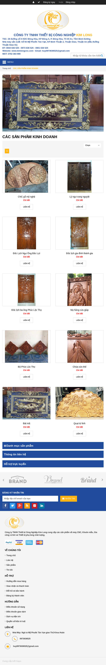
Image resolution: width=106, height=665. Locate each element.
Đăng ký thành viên (15, 596)
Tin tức (9, 570)
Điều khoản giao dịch (16, 612)
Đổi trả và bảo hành (15, 591)
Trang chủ (11, 555)
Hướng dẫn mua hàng (16, 581)
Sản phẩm (11, 565)
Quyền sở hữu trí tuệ (15, 621)
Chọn (87, 145)
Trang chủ (6, 68)
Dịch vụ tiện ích (13, 616)
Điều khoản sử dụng (15, 607)
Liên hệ (9, 560)
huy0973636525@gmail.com (26, 646)
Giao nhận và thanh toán (17, 586)
